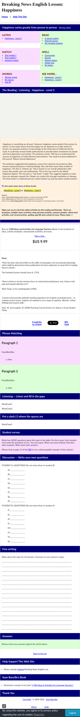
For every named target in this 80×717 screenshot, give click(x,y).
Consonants (50, 55)
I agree (72, 713)
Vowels (48, 58)
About (34, 707)
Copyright (27, 699)
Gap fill (8, 82)
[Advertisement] (40, 116)
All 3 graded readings (54, 43)
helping (21, 669)
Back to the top (40, 653)
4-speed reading (52, 38)
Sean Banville (51, 699)
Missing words (11, 77)
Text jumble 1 (10, 55)
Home (5, 16)
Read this (39, 714)
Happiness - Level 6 (53, 79)
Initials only (49, 63)
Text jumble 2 (10, 58)
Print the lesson (51, 41)
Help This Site (20, 16)
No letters (49, 65)
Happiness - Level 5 (13, 38)
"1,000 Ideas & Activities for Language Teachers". (52, 685)
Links (46, 707)
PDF (30, 449)
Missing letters (51, 60)
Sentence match (12, 60)
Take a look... (39, 236)
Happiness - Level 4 (53, 77)
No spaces (9, 79)
